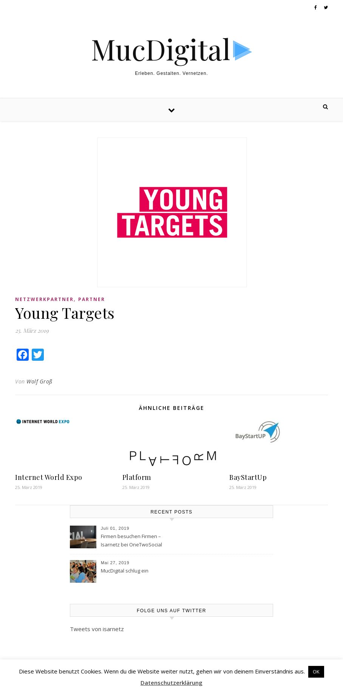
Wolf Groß (39, 381)
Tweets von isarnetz (97, 629)
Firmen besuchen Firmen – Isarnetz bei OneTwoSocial (131, 540)
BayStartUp (248, 477)
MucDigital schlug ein (124, 570)
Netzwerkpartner (44, 299)
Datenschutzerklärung (171, 682)
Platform (136, 477)
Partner (91, 299)
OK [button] (316, 671)
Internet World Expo (48, 477)
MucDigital (160, 49)
